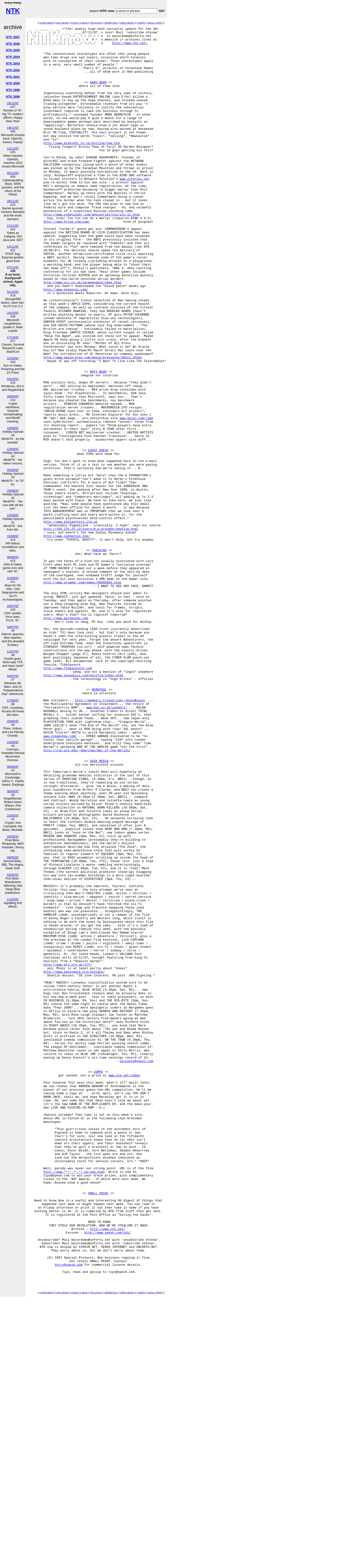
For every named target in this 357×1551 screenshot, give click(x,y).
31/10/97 (13, 292)
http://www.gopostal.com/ (65, 342)
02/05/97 (13, 875)
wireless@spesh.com (136, 1268)
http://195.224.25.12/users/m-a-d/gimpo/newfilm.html (90, 629)
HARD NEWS (47, 22)
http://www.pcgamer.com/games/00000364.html (82, 694)
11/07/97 (13, 651)
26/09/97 (13, 396)
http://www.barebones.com (65, 736)
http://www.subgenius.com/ (66, 638)
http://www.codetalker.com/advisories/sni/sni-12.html (91, 252)
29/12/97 (13, 103)
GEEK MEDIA (127, 22)
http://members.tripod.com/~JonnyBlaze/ (110, 835)
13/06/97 (13, 742)
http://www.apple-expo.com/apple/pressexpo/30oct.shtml (92, 424)
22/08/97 (13, 515)
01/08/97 (13, 578)
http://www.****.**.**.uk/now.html (74, 1401)
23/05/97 (13, 815)
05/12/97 (13, 173)
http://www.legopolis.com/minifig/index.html (83, 805)
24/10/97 (13, 313)
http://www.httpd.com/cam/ (66, 261)
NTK (13, 11)
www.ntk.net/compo (124, 1285)
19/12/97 (13, 128)
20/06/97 (13, 721)
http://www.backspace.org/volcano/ (74, 1161)
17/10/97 (13, 337)
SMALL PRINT (155, 22)
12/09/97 (13, 449)
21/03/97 (13, 899)
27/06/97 (13, 700)
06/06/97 (13, 766)
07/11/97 (13, 267)
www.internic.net (134, 209)
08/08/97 (13, 557)
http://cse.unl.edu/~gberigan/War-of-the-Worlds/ (87, 895)
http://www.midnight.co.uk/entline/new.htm (81, 166)
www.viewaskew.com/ (60, 878)
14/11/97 (13, 246)
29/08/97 (13, 490)
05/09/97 (13, 470)
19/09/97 (13, 428)
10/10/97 (13, 358)
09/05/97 (13, 857)
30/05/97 (13, 791)
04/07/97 (13, 676)
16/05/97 (13, 836)
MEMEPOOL (110, 22)
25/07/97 (13, 606)
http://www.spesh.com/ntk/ (107, 1474)
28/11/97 (13, 201)
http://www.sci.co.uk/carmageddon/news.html (82, 333)
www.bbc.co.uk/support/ (106, 844)
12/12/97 (13, 148)
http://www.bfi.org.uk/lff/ (67, 1152)
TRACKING (96, 22)
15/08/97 (13, 536)
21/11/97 (13, 225)
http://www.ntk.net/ (130, 46)
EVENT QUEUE (79, 22)
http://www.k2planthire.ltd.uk (70, 621)
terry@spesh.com (68, 1512)
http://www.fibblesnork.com (67, 796)
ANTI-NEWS (62, 22)
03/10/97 (13, 379)
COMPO (141, 22)
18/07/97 (13, 627)
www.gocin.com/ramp (136, 496)
